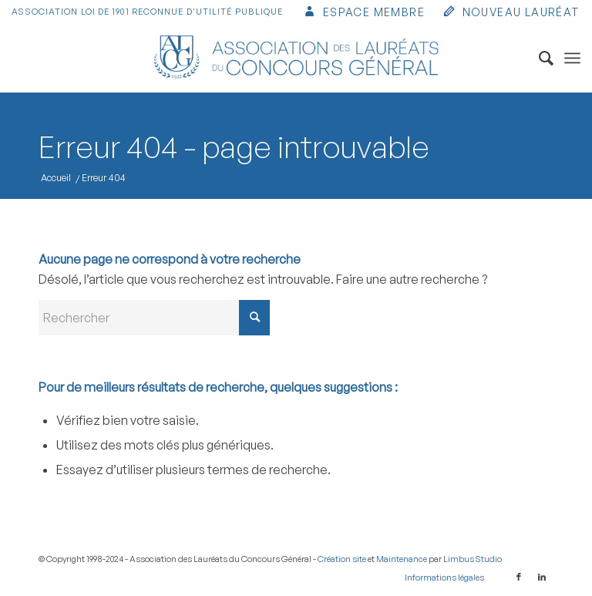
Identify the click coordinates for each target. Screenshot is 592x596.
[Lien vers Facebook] (518, 576)
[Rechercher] (538, 58)
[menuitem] (363, 13)
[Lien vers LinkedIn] (541, 576)
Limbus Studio (472, 559)
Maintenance (401, 559)
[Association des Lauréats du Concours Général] (296, 58)
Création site (342, 559)
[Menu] (572, 58)
